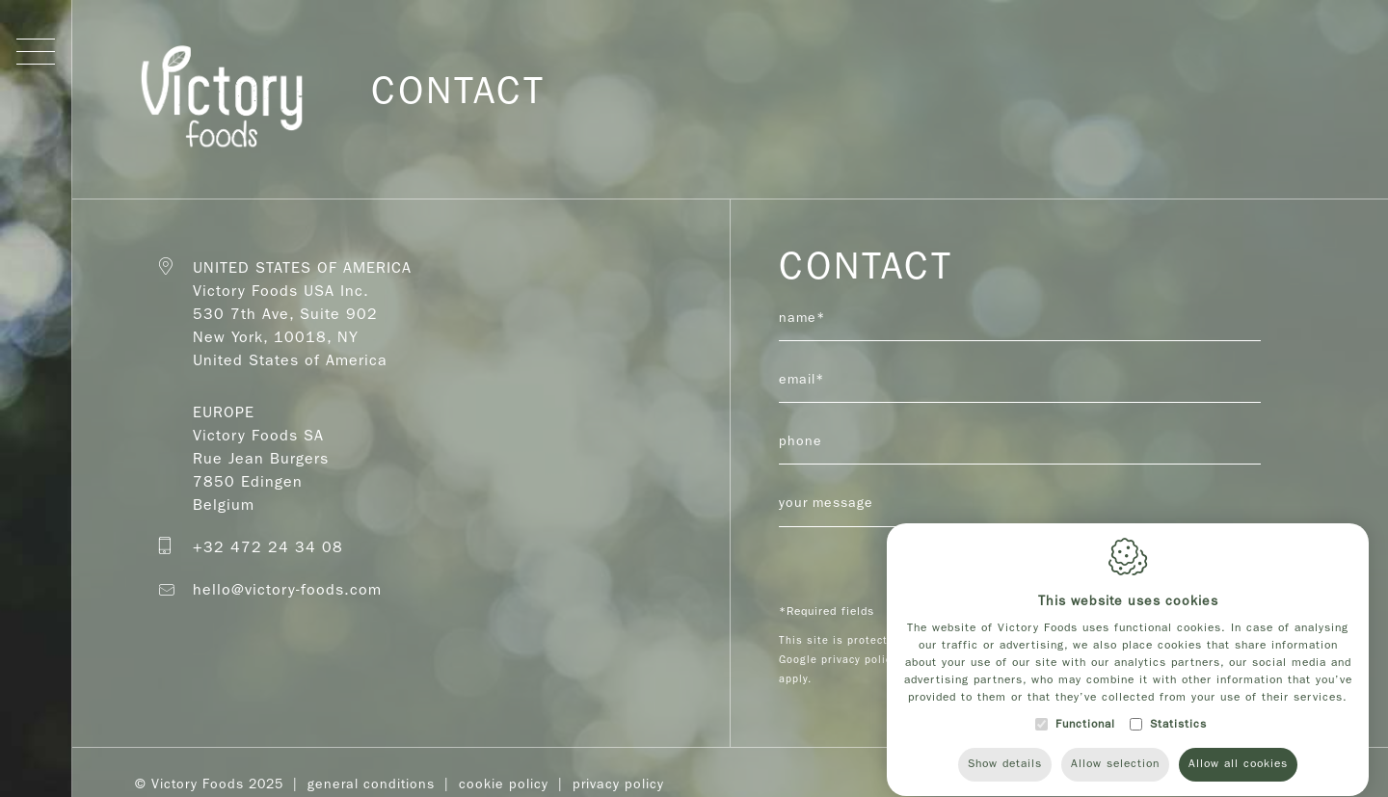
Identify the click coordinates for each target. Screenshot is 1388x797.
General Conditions (371, 784)
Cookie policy (503, 784)
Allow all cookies (1238, 762)
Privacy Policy (618, 784)
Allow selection (1115, 762)
